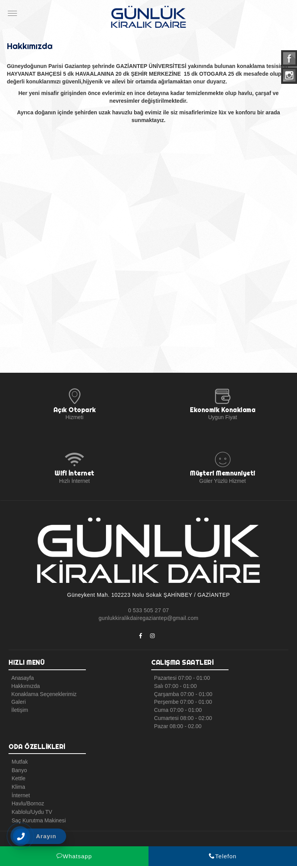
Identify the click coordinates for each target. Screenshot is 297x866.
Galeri (17, 701)
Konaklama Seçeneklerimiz (42, 693)
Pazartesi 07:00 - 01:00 (180, 678)
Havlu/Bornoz (26, 798)
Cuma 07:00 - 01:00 (176, 709)
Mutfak (18, 760)
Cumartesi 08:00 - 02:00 (181, 716)
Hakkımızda (24, 685)
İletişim (18, 709)
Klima (16, 783)
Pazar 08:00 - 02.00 (176, 724)
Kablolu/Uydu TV (30, 806)
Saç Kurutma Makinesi (37, 814)
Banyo (17, 767)
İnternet (19, 790)
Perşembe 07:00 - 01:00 (181, 701)
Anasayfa (21, 678)
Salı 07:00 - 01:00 (173, 685)
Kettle (17, 775)
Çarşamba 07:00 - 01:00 (181, 693)
